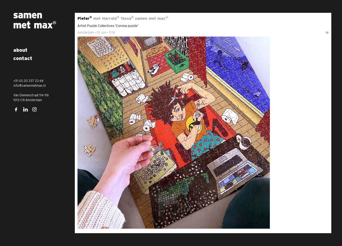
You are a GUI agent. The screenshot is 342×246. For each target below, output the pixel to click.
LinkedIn (25, 109)
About (20, 50)
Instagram (34, 109)
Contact (22, 58)
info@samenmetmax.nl (29, 86)
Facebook (16, 109)
